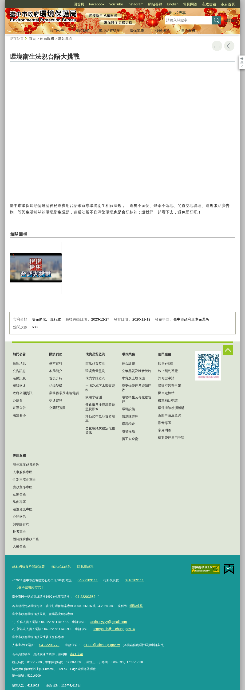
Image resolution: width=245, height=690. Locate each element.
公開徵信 (19, 517)
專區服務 (188, 30)
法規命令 (19, 415)
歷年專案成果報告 (26, 465)
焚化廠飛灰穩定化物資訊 (100, 430)
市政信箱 (209, 4)
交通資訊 (55, 400)
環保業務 (137, 30)
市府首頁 (228, 4)
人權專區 (19, 546)
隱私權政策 (81, 566)
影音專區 (65, 38)
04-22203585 (84, 594)
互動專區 (19, 494)
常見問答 (190, 4)
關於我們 (82, 30)
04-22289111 (86, 579)
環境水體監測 (95, 378)
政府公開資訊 (22, 393)
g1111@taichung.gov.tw (97, 639)
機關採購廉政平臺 (26, 539)
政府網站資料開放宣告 (27, 566)
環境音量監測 (95, 371)
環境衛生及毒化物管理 (136, 399)
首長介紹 (55, 378)
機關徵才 (19, 386)
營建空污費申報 (169, 386)
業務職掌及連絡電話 (64, 393)
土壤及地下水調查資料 (100, 388)
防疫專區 (19, 502)
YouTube (116, 4)
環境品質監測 (109, 30)
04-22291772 (48, 639)
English (172, 4)
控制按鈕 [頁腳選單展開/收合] (228, 350)
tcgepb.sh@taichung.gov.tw (111, 624)
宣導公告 (19, 408)
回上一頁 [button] (229, 46)
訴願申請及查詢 (169, 415)
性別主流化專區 (24, 479)
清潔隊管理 (130, 416)
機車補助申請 (168, 400)
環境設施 (128, 409)
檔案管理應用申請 (171, 438)
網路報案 (135, 602)
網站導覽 (155, 4)
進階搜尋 (231, 20)
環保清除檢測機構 (171, 408)
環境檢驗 (128, 431)
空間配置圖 (57, 408)
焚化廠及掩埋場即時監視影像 (100, 407)
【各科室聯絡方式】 (28, 585)
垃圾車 (180, 13)
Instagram (135, 4)
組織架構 (55, 386)
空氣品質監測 (95, 363)
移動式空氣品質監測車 (100, 419)
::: (2, 2)
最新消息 (19, 363)
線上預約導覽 (168, 371)
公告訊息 (19, 371)
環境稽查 (128, 424)
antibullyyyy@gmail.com (106, 617)
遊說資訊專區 (22, 509)
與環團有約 (21, 524)
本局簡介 (55, 371)
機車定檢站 (166, 393)
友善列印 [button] (217, 46)
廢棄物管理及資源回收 (136, 388)
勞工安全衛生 (132, 439)
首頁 (32, 38)
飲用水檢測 (93, 397)
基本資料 (55, 363)
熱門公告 (57, 30)
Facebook (96, 4)
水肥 (168, 13)
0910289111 (130, 579)
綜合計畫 (128, 363)
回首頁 (79, 4)
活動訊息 (19, 378)
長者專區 (19, 531)
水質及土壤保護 (133, 378)
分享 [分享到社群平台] (242, 58)
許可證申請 (166, 378)
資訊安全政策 (58, 566)
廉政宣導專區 (22, 487)
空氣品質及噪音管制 (136, 371)
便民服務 (162, 30)
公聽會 (18, 400)
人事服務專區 (22, 472)
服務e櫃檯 (165, 363)
